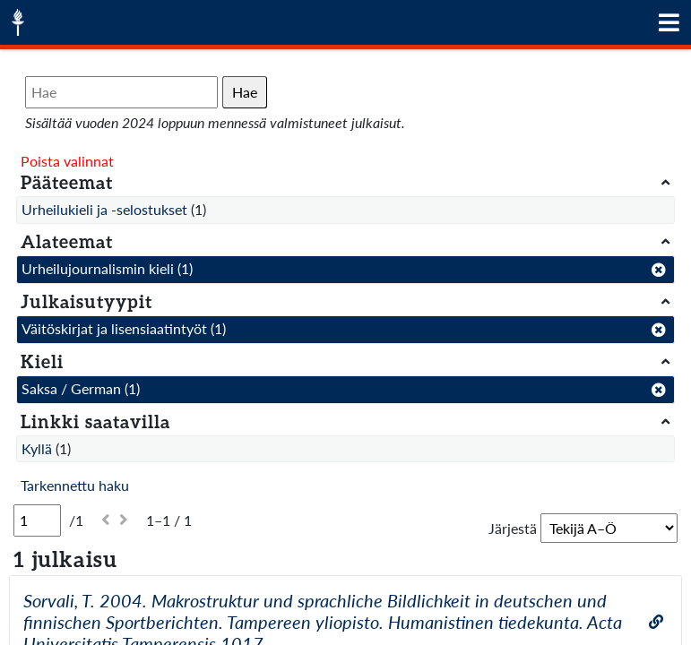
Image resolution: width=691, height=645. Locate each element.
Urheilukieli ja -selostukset (104, 209)
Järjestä (512, 528)
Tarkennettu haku (75, 485)
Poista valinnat (67, 160)
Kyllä (37, 448)
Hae (244, 91)
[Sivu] (37, 520)
